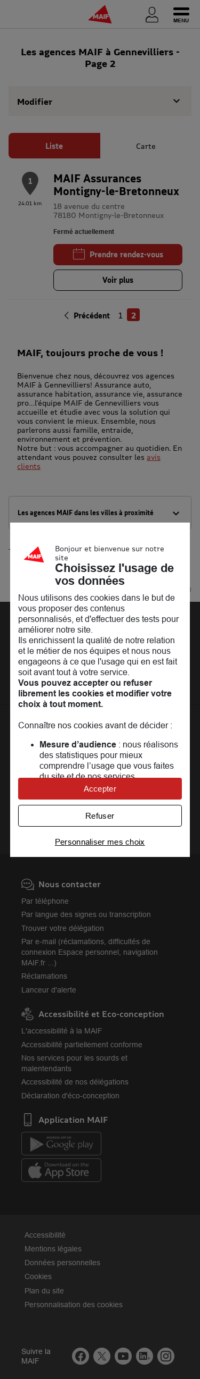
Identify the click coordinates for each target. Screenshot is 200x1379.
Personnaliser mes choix (100, 841)
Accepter (100, 788)
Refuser (99, 815)
